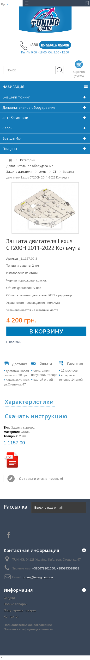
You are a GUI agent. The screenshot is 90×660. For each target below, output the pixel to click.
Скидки (9, 598)
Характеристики (29, 402)
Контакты (11, 616)
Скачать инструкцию (36, 416)
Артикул (12, 258)
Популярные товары (20, 610)
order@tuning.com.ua (38, 577)
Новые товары (15, 604)
